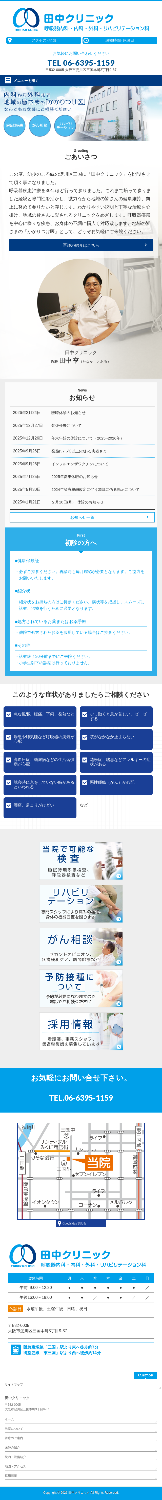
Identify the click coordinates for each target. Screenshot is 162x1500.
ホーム (9, 1419)
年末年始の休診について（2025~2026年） (87, 438)
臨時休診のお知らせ (68, 412)
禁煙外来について (66, 425)
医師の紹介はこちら (81, 245)
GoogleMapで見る (74, 1223)
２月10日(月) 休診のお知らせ (77, 502)
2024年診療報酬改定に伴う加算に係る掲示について (95, 489)
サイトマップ (14, 1384)
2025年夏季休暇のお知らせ (74, 476)
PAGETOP (145, 1375)
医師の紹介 (12, 1447)
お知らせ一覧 (82, 517)
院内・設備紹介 (15, 1457)
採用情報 (11, 1476)
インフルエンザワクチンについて (79, 464)
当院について (14, 1428)
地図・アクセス (15, 1466)
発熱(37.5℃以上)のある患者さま (79, 451)
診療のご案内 (14, 1438)
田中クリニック (79, 1492)
